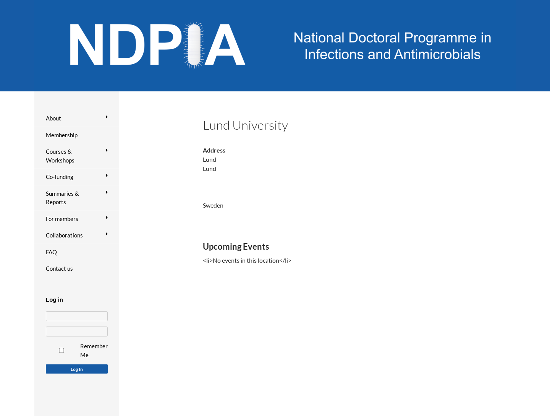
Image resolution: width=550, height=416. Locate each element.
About (53, 118)
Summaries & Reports (62, 198)
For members (62, 218)
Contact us (59, 268)
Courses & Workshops (60, 156)
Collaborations (64, 235)
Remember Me (94, 350)
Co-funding (59, 176)
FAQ (51, 252)
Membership (62, 135)
